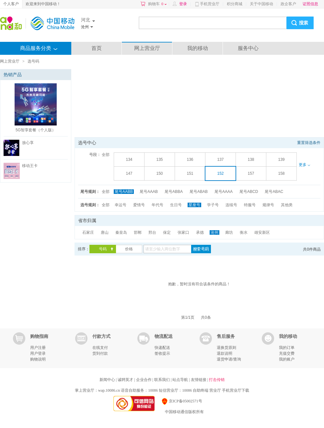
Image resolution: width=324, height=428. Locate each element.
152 (220, 173)
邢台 (152, 232)
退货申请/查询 (229, 359)
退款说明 (224, 353)
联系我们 (162, 379)
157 (251, 173)
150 (159, 173)
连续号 (231, 205)
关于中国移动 (261, 4)
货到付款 (100, 353)
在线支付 (100, 347)
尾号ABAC (274, 191)
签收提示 (162, 353)
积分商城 (234, 4)
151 (190, 173)
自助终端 (200, 390)
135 (159, 159)
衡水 (244, 232)
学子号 (213, 205)
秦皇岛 (121, 232)
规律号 (268, 205)
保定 (167, 232)
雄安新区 (262, 232)
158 (281, 173)
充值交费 (287, 353)
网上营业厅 (147, 48)
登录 (183, 4)
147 (129, 173)
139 (281, 159)
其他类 (287, 205)
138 (251, 159)
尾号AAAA (223, 191)
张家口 (183, 232)
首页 (96, 48)
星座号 (194, 205)
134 (129, 159)
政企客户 (288, 4)
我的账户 (287, 359)
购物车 (157, 4)
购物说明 (38, 359)
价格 (129, 249)
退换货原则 (226, 347)
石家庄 (88, 232)
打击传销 (217, 379)
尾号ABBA (174, 191)
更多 (304, 164)
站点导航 (180, 379)
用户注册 (38, 347)
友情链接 (199, 379)
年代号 (157, 205)
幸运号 (120, 205)
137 (220, 159)
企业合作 (144, 379)
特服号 (250, 205)
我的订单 (287, 347)
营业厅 (215, 390)
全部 (106, 154)
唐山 (105, 232)
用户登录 (38, 353)
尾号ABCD (248, 191)
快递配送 (162, 347)
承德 (200, 232)
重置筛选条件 (308, 142)
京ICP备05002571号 (181, 401)
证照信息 (310, 4)
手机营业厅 (209, 4)
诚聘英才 (126, 379)
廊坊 (229, 232)
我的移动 (197, 48)
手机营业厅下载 (235, 390)
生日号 (176, 205)
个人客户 (11, 4)
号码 (103, 249)
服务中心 (248, 48)
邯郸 (138, 232)
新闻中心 (107, 379)
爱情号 (139, 205)
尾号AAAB (149, 191)
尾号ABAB (199, 191)
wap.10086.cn (109, 390)
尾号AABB (124, 191)
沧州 (214, 232)
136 (190, 159)
